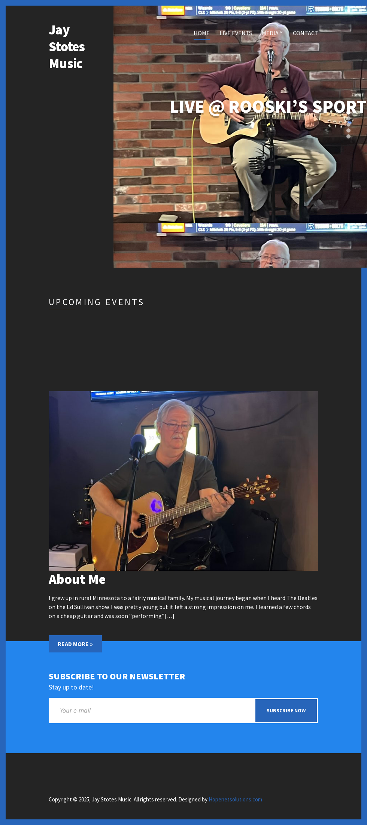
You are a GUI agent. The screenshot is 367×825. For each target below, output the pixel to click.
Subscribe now (286, 710)
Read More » (75, 644)
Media (270, 33)
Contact (305, 33)
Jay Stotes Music (67, 46)
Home (202, 33)
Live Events (235, 33)
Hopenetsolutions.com (235, 799)
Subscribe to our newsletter (117, 676)
